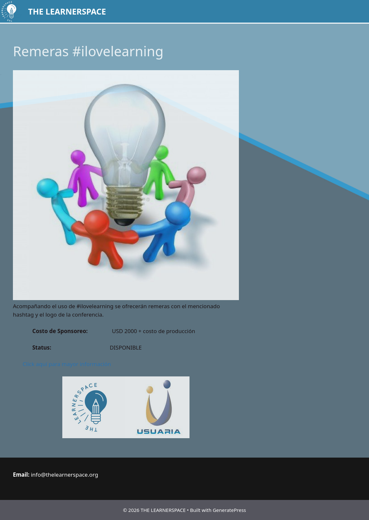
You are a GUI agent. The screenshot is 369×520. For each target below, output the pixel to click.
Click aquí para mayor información (67, 364)
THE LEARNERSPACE (67, 11)
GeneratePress (229, 510)
